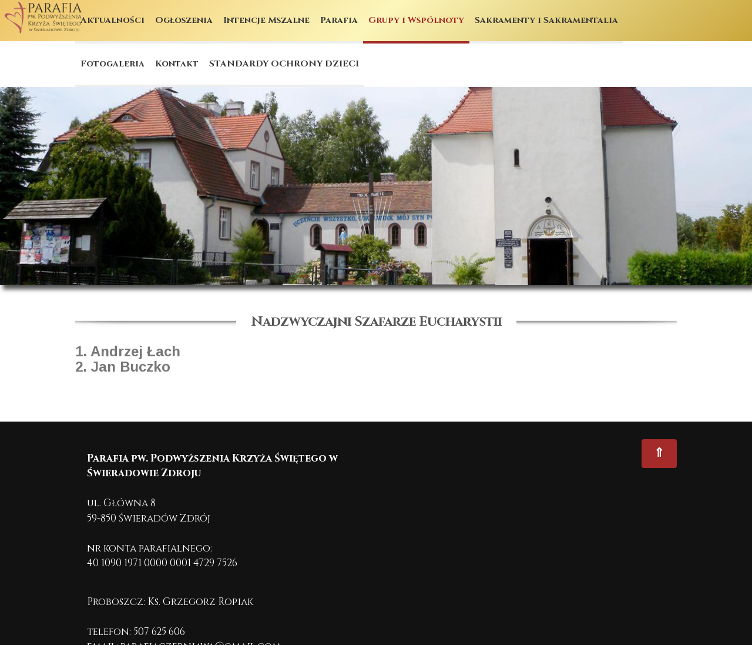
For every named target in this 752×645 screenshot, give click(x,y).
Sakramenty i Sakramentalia (546, 20)
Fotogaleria (112, 64)
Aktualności (112, 20)
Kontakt (177, 64)
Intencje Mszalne (266, 20)
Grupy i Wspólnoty (416, 20)
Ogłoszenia (184, 20)
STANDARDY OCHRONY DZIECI (284, 64)
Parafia (339, 20)
